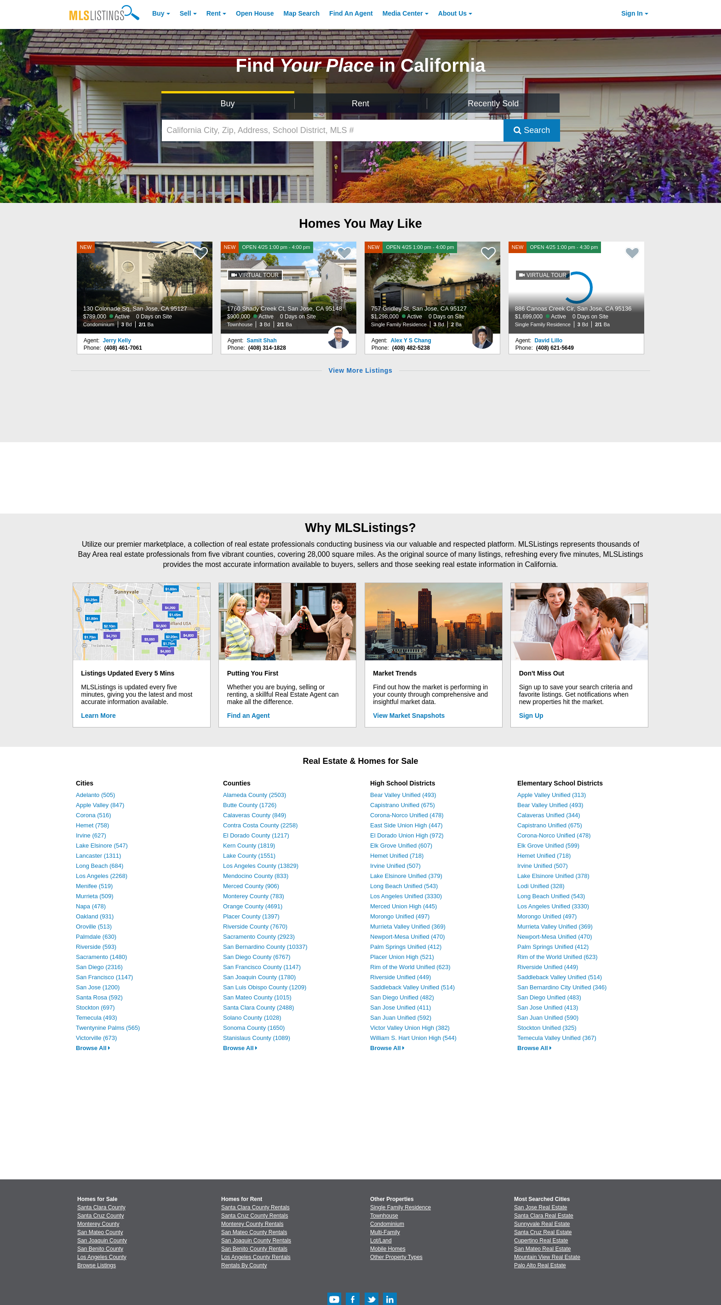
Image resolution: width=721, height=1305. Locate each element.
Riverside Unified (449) (400, 977)
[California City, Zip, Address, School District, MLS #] (332, 130)
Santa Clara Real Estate (543, 1216)
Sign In (632, 13)
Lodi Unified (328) (541, 886)
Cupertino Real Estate (541, 1240)
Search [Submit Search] (532, 130)
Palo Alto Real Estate (540, 1265)
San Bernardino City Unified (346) (562, 987)
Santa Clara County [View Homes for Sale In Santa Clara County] (101, 1207)
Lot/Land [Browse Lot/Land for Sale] (381, 1240)
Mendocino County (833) (255, 875)
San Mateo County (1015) (257, 997)
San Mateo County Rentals (254, 1232)
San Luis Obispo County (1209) (264, 987)
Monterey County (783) (253, 896)
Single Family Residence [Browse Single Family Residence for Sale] (400, 1207)
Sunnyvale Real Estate (542, 1224)
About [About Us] (452, 13)
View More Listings (360, 370)
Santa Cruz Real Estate (543, 1232)
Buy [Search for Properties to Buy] (228, 103)
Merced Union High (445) (403, 906)
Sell (185, 13)
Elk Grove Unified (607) (401, 845)
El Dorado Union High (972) (407, 835)
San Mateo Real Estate (542, 1249)
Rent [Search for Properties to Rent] (360, 103)
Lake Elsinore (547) (102, 845)
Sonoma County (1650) (254, 1027)
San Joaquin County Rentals (256, 1240)
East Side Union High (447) (406, 825)
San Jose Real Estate (540, 1207)
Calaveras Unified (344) (548, 815)
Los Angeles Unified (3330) (406, 896)
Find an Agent (248, 715)
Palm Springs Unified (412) (405, 946)
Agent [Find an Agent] (351, 13)
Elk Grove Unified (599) (548, 845)
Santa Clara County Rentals (255, 1207)
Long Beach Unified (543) (404, 886)
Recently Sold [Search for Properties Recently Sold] (493, 103)
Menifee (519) (94, 886)
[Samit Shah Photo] (338, 333)
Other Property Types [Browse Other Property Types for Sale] (396, 1257)
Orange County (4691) (252, 906)
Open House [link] (255, 13)
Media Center (403, 13)
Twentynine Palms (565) (108, 1027)
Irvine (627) (91, 835)
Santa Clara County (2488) (258, 1007)
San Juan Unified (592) (400, 1017)
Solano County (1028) (252, 1017)
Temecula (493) (96, 1017)
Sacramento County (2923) (259, 936)
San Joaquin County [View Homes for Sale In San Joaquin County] (102, 1240)
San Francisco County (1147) (262, 967)
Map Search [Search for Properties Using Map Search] (302, 13)
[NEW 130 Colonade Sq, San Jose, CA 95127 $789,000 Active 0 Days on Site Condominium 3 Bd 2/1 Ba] (145, 288)
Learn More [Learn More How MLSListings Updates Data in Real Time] (98, 715)
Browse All (93, 1048)
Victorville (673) (96, 1037)
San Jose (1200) (98, 987)
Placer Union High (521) (402, 956)
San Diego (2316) (99, 967)
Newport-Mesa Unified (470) (407, 936)
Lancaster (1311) (98, 855)
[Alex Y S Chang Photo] (482, 333)
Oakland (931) (95, 916)
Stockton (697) (95, 1007)
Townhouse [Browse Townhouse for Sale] (384, 1216)
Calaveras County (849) (254, 815)
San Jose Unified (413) (547, 1007)
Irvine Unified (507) (395, 865)
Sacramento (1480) (101, 956)
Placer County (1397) (251, 916)
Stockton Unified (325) (547, 1027)
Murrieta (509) (95, 896)
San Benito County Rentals (254, 1249)
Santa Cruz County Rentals (254, 1216)
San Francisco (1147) (104, 977)
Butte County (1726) (249, 805)
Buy (158, 13)
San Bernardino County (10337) (265, 946)
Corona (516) (93, 815)
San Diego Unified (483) (549, 997)
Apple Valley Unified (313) (551, 794)
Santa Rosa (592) (99, 997)
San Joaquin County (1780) (259, 977)
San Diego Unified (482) (402, 997)
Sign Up (531, 715)
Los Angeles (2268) (101, 875)
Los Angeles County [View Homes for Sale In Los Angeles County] (101, 1257)
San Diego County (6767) (257, 956)
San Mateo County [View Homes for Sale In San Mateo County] (100, 1232)
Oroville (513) (94, 926)
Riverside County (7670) (255, 926)
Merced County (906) (251, 886)
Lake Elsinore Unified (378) (553, 875)
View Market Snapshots (409, 715)
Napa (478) (91, 906)
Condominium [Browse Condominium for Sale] (387, 1224)
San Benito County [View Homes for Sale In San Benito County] (100, 1249)
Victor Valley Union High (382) (410, 1027)
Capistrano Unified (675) (402, 805)
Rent (213, 13)
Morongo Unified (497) (399, 916)
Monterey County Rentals (252, 1224)
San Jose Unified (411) (400, 1007)
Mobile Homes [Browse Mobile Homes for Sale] (388, 1249)
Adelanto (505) (95, 794)
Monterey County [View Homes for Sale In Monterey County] (98, 1224)
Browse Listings (96, 1265)
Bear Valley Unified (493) (403, 794)
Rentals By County (244, 1265)
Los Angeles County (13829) (260, 865)
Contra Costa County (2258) (260, 825)
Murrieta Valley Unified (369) (408, 926)
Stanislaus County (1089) (256, 1037)
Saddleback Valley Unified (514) (412, 987)
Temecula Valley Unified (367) (556, 1037)
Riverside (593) (96, 946)
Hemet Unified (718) (396, 855)
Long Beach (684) (99, 865)
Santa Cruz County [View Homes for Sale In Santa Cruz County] (100, 1216)
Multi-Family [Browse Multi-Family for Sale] (385, 1232)
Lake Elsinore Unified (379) (406, 875)
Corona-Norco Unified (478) (407, 815)
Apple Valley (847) (100, 805)
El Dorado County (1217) (256, 835)
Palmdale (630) (96, 936)
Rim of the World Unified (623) (410, 967)
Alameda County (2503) (254, 794)
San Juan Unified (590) (547, 1017)
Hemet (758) (92, 825)
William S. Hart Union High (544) (413, 1037)
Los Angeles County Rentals (256, 1257)
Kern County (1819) (249, 845)
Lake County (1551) (249, 855)
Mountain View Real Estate (547, 1257)
